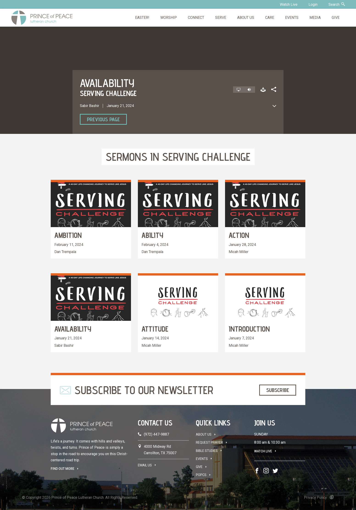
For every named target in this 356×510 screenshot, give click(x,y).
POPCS (201, 475)
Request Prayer (209, 442)
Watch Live (289, 4)
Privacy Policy (315, 497)
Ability (152, 235)
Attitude (155, 328)
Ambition (68, 235)
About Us (203, 434)
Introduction (249, 328)
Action (239, 235)
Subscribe (277, 390)
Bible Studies (207, 451)
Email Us (145, 465)
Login (313, 4)
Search (336, 4)
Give (199, 467)
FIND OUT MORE (62, 469)
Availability (72, 328)
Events (202, 459)
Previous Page (103, 119)
